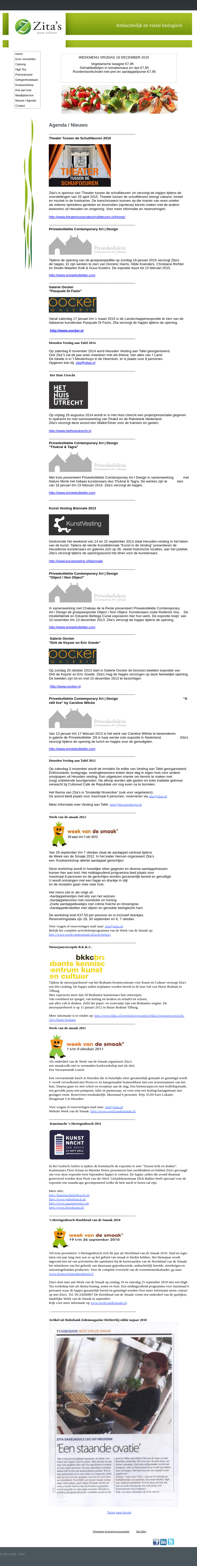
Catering (20, 64)
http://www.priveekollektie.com (72, 275)
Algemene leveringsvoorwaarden (111, 1531)
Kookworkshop (24, 84)
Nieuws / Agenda (25, 100)
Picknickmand (23, 74)
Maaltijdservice (24, 95)
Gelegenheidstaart (26, 79)
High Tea (20, 69)
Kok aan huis (23, 90)
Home (19, 53)
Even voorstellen (25, 59)
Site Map (141, 1531)
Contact (20, 105)
